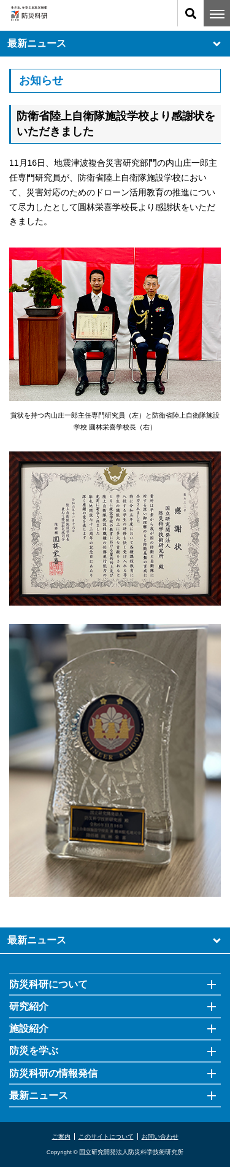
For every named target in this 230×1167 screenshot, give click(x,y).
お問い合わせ (160, 1136)
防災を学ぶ (33, 1050)
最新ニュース (115, 44)
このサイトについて (106, 1136)
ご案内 (61, 1136)
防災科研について (48, 984)
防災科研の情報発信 (53, 1073)
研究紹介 (28, 1006)
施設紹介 (28, 1028)
